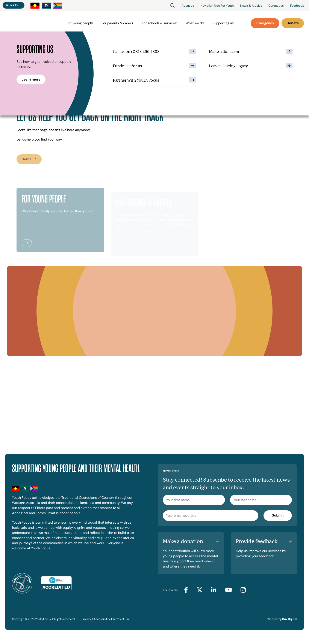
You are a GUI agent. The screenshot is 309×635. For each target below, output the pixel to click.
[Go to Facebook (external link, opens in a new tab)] (186, 590)
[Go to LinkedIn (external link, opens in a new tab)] (214, 590)
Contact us (276, 5)
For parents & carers (116, 21)
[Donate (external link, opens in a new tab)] (293, 21)
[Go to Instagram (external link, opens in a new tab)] (243, 590)
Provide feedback (257, 541)
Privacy (86, 619)
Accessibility (102, 619)
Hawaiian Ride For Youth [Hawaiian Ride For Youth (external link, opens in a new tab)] (217, 5)
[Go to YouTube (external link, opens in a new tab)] (228, 590)
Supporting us (215, 21)
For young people (81, 21)
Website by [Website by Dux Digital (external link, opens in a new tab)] (282, 619)
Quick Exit (13, 5)
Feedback (297, 5)
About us (188, 5)
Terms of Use (121, 619)
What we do (189, 21)
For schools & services (156, 21)
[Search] (172, 6)
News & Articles (251, 5)
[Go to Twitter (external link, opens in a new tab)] (200, 590)
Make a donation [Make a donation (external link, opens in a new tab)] (183, 541)
